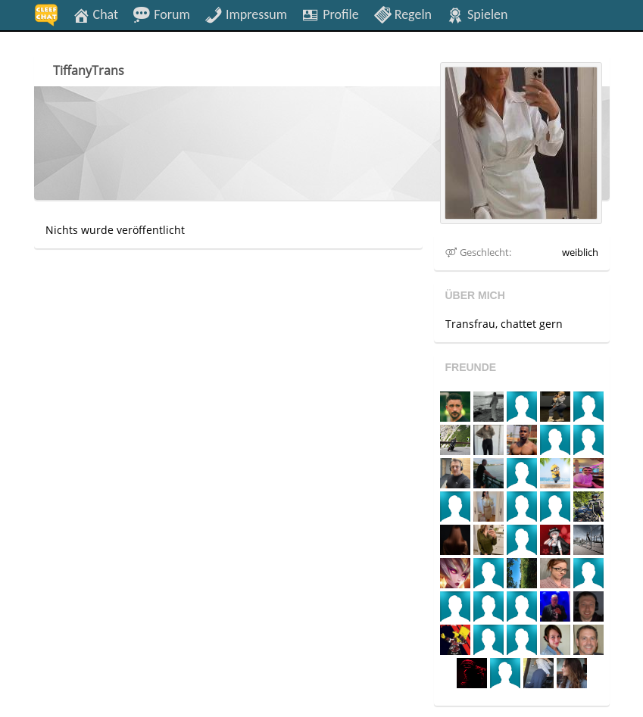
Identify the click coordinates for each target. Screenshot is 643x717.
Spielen (476, 13)
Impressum (245, 13)
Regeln (402, 13)
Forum (161, 13)
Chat (95, 13)
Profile (329, 13)
